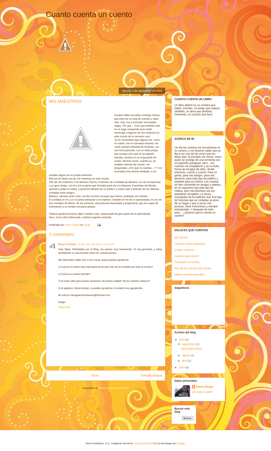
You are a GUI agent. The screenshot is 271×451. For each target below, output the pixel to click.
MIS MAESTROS (191, 348)
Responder (64, 307)
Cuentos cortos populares (190, 243)
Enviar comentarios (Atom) (113, 388)
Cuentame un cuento (187, 262)
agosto (186, 355)
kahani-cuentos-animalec (190, 274)
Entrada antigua (151, 375)
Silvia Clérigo (204, 386)
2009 (182, 367)
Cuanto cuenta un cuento (89, 14)
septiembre (189, 344)
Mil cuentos (181, 237)
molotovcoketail (142, 443)
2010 (182, 339)
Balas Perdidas (67, 244)
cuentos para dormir (187, 256)
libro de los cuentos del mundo (193, 268)
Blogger (181, 443)
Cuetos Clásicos (184, 249)
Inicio (94, 375)
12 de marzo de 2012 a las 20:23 (95, 244)
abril (185, 360)
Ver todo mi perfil (202, 392)
